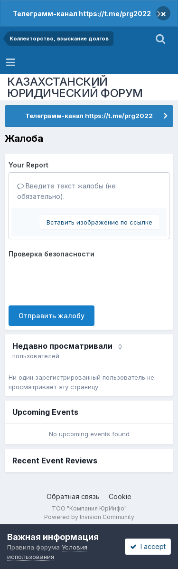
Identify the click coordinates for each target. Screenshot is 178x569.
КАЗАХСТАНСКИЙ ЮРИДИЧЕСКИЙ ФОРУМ (75, 87)
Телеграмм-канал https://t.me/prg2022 (82, 14)
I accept (148, 546)
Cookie (120, 496)
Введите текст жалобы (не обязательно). (66, 191)
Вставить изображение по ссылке (99, 222)
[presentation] (81, 279)
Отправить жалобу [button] (51, 316)
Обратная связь (73, 496)
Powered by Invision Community (89, 516)
